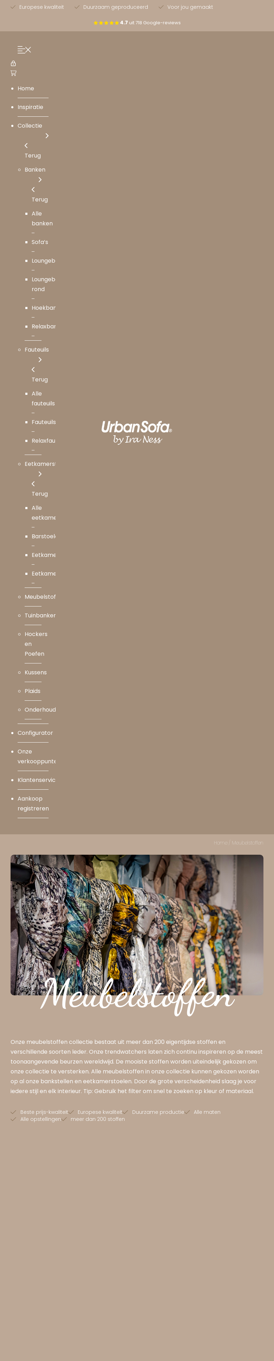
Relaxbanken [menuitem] (50, 326)
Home (221, 842)
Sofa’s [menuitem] (40, 242)
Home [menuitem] (26, 88)
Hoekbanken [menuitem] (49, 308)
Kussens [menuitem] (36, 672)
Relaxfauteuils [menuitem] (51, 441)
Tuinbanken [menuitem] (41, 615)
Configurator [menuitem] (35, 733)
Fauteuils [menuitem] (37, 355)
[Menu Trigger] (22, 51)
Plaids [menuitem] (32, 691)
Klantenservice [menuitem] (38, 780)
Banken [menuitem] (35, 175)
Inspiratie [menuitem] (30, 107)
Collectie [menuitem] (33, 131)
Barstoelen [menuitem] (47, 536)
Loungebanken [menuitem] (52, 261)
